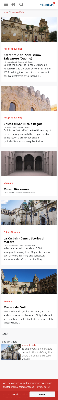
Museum (8, 182)
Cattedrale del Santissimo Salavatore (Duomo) (22, 56)
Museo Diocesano (16, 189)
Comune (8, 300)
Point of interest (12, 232)
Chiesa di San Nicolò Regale (23, 124)
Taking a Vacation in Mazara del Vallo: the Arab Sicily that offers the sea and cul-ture (37, 352)
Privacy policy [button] (43, 387)
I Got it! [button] (15, 394)
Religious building (13, 48)
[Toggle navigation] (6, 4)
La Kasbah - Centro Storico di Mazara (24, 240)
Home (5, 12)
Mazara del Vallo (17, 12)
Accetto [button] (42, 394)
